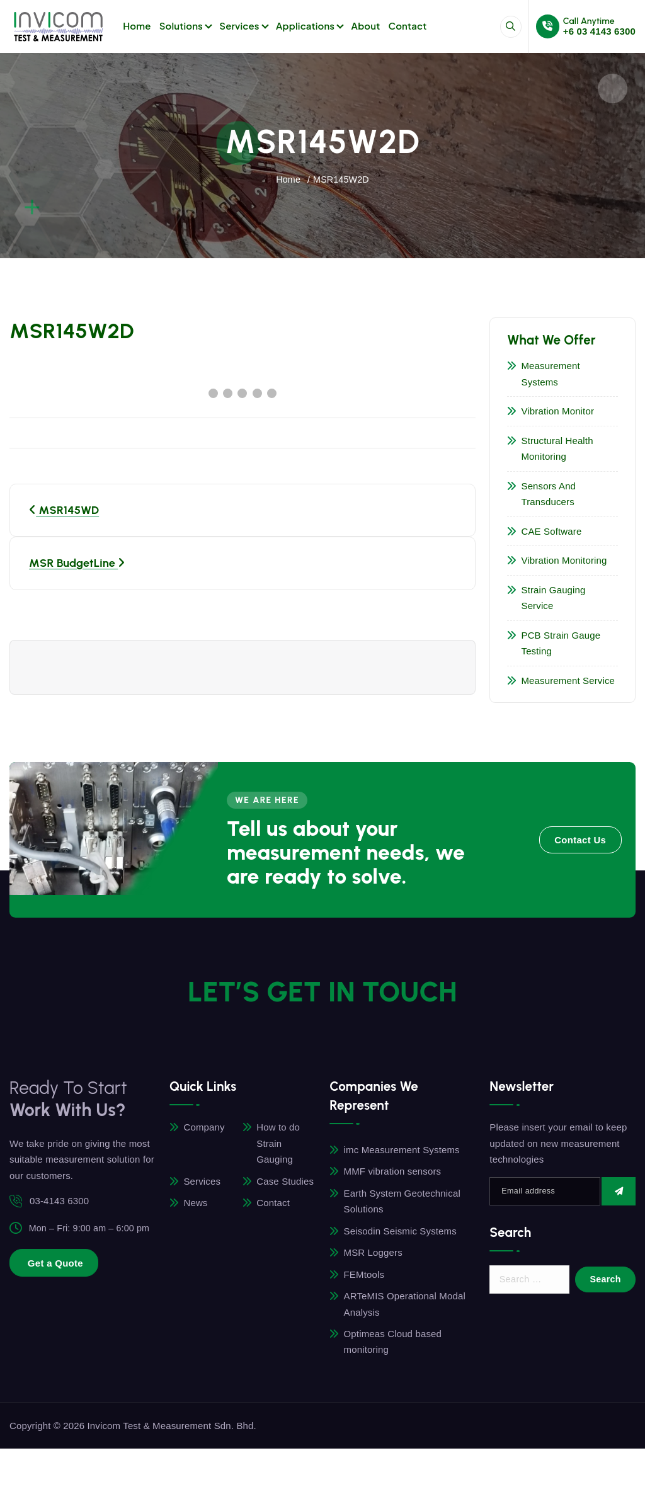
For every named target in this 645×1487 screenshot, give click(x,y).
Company (205, 1129)
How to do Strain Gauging (278, 1145)
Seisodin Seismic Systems (401, 1233)
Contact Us (580, 841)
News (196, 1204)
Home (137, 25)
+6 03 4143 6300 (599, 31)
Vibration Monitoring (565, 560)
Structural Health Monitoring (559, 449)
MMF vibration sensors (393, 1173)
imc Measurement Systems (402, 1151)
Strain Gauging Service (555, 598)
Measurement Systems (552, 374)
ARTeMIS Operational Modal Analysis (405, 1307)
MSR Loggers (374, 1255)
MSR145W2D (341, 179)
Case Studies (285, 1182)
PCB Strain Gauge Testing (562, 644)
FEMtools (365, 1277)
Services (239, 25)
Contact (408, 25)
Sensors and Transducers (550, 494)
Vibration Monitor (559, 411)
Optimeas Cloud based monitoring (393, 1345)
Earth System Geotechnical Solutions (403, 1203)
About (365, 25)
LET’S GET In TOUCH (323, 986)
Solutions (181, 25)
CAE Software (553, 532)
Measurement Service (570, 681)
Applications (305, 25)
